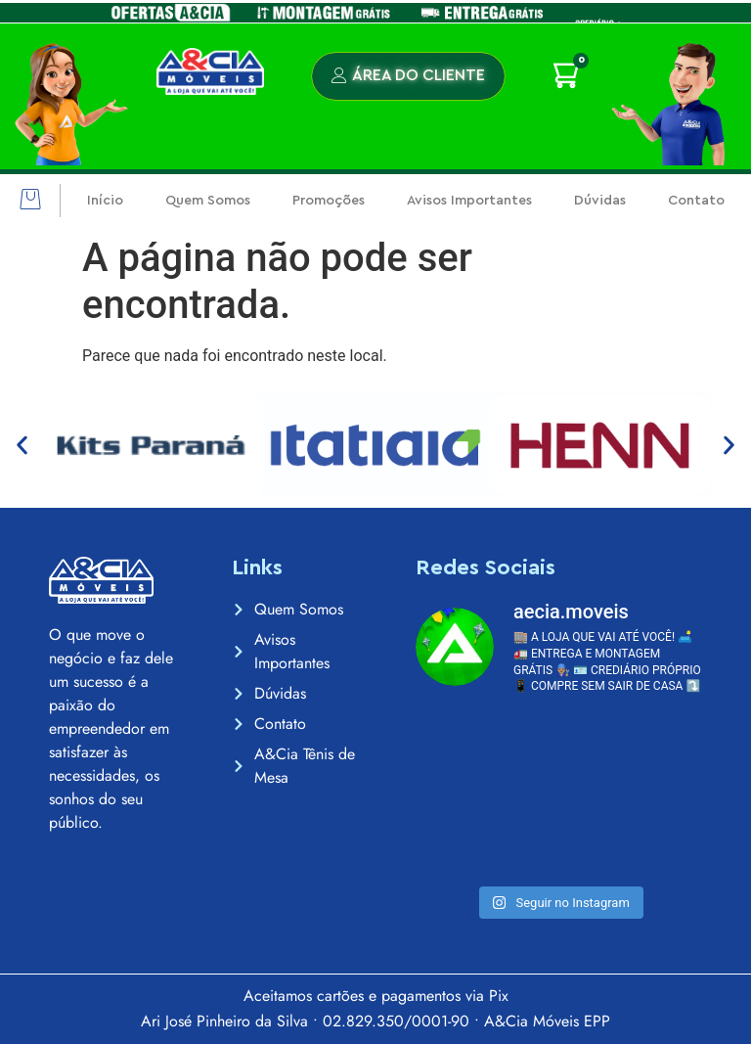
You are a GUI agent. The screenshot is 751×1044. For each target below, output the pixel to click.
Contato (696, 200)
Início (105, 200)
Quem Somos (207, 200)
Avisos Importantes (469, 200)
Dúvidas (600, 200)
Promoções (328, 200)
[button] (30, 200)
